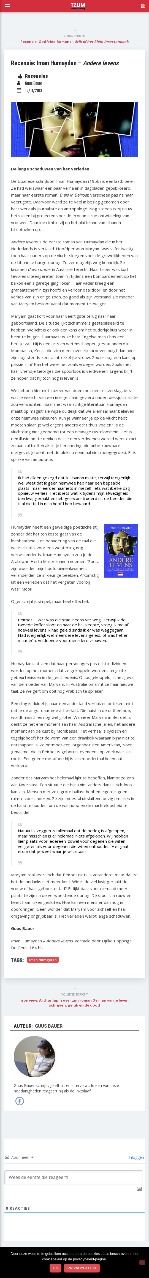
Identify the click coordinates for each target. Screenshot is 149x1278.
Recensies (36, 77)
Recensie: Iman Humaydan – (64, 63)
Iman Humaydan (43, 960)
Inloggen (136, 1157)
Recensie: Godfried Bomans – (74, 41)
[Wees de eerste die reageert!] (73, 1177)
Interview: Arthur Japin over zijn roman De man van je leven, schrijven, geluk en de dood (75, 1003)
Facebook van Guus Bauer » (19, 1101)
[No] (142, 1262)
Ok (55, 1268)
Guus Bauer (33, 83)
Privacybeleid (81, 1268)
